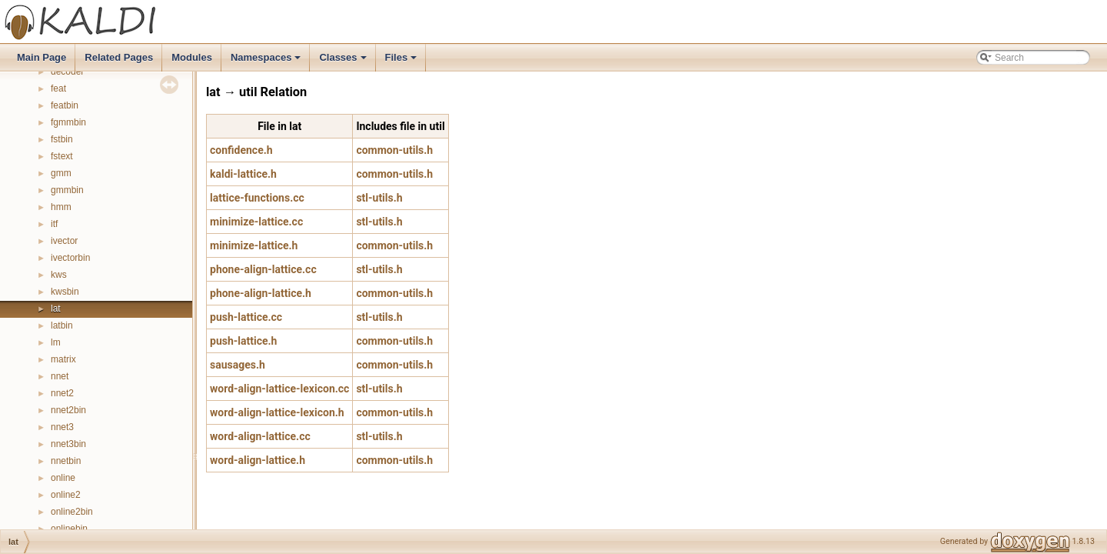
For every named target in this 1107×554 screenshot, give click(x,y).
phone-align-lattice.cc (263, 269)
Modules (191, 57)
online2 (66, 494)
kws (59, 274)
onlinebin (69, 528)
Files (402, 62)
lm (56, 342)
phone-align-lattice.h (260, 293)
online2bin (72, 511)
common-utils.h (394, 150)
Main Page (41, 57)
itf (54, 224)
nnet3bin (68, 444)
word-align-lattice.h (257, 460)
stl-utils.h (379, 198)
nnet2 (62, 393)
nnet (59, 376)
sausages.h (237, 365)
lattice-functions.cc (257, 198)
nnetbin (66, 461)
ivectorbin (70, 257)
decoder (67, 71)
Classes (343, 62)
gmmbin (67, 190)
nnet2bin (68, 410)
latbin (62, 325)
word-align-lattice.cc (260, 436)
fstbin (62, 139)
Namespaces (267, 62)
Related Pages (119, 57)
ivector (64, 240)
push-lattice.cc (246, 317)
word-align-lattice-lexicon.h (277, 412)
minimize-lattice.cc (256, 221)
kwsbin (65, 291)
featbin (64, 105)
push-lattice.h (243, 341)
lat (56, 308)
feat (58, 88)
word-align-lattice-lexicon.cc (279, 388)
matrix (63, 359)
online (63, 477)
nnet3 (62, 427)
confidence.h (241, 150)
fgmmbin (68, 122)
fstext (62, 156)
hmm (61, 207)
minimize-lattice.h (254, 245)
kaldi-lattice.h (243, 174)
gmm (61, 173)
